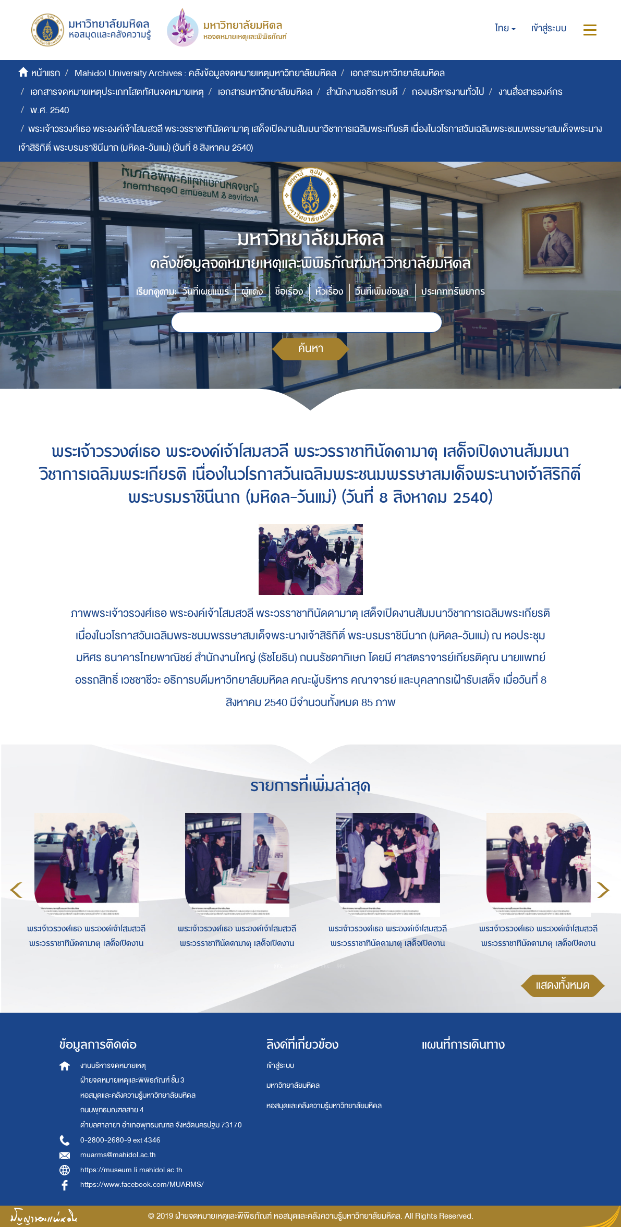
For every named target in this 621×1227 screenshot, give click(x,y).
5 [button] (341, 966)
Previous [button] (16, 890)
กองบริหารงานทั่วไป (448, 92)
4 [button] (325, 966)
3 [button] (310, 966)
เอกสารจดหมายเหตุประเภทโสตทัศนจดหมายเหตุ (117, 92)
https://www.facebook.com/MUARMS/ (142, 1184)
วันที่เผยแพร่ (205, 292)
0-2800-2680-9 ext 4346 (120, 1140)
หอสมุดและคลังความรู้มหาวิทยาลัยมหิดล (324, 1105)
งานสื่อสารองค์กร (530, 92)
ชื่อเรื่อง (289, 292)
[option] (83, 888)
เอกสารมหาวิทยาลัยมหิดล (397, 73)
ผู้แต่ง (252, 292)
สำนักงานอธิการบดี (362, 92)
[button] (505, 28)
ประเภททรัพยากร (453, 292)
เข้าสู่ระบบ (280, 1065)
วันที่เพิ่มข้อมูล (382, 292)
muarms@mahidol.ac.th (118, 1154)
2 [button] (294, 966)
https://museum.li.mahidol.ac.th (131, 1169)
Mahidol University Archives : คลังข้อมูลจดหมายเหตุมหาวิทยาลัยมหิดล (205, 73)
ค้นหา (310, 348)
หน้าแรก (45, 73)
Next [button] (603, 890)
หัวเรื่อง (329, 292)
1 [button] (278, 966)
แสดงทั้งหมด (563, 985)
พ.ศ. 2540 (49, 110)
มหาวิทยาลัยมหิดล (293, 1085)
